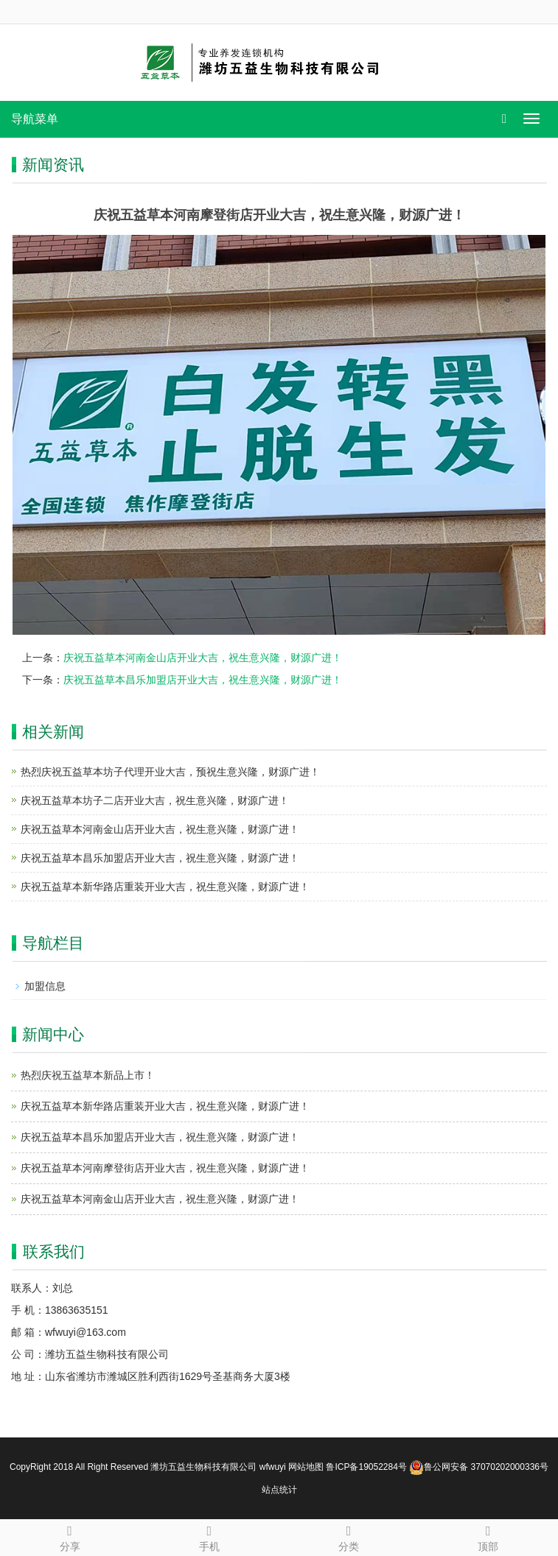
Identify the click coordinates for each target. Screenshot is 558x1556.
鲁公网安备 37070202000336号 (478, 1467)
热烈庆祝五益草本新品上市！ (88, 1075)
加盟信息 (45, 986)
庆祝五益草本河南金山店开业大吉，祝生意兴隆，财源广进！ (202, 657)
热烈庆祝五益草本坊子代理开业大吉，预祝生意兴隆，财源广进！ (170, 772)
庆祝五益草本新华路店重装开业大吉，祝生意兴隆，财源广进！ (165, 887)
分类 (349, 1536)
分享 (69, 1536)
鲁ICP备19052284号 (366, 1467)
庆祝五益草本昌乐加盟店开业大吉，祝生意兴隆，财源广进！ (202, 680)
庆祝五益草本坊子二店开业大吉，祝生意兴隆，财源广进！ (155, 800)
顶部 (488, 1536)
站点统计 (279, 1490)
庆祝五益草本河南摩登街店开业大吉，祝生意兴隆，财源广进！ (165, 1168)
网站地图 (306, 1467)
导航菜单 (34, 119)
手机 (209, 1536)
